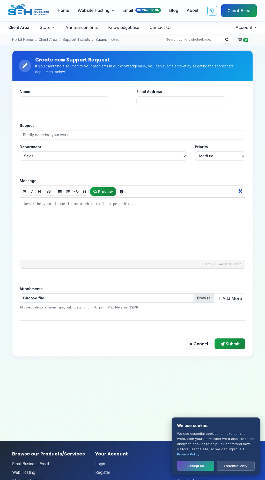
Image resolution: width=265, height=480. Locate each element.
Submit (230, 343)
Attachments (31, 289)
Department (30, 147)
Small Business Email (30, 463)
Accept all (195, 466)
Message (28, 181)
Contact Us (161, 27)
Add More (229, 298)
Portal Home (22, 39)
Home (63, 10)
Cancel (198, 343)
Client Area (239, 10)
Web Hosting (23, 472)
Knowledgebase (123, 27)
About (192, 10)
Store (46, 27)
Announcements (81, 27)
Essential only (235, 466)
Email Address (149, 91)
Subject (27, 125)
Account (244, 27)
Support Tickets (76, 39)
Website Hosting (96, 10)
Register (102, 472)
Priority (201, 147)
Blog (173, 10)
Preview (103, 191)
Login (100, 463)
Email (141, 10)
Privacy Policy (188, 454)
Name (25, 91)
